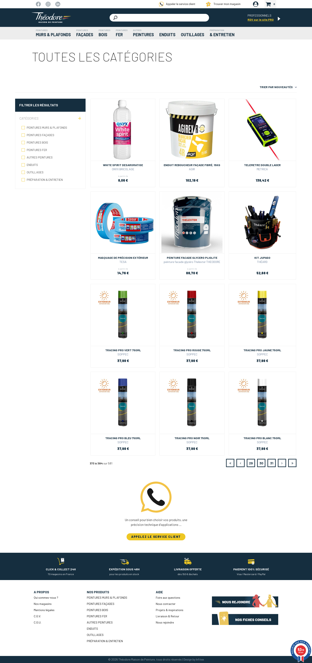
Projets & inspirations (169, 610)
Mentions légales (44, 610)
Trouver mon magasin (223, 4)
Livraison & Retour (167, 616)
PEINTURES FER (37, 150)
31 (271, 463)
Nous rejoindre (165, 622)
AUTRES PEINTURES (40, 157)
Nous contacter (165, 603)
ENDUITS (32, 165)
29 (251, 463)
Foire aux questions (168, 597)
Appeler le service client (177, 4)
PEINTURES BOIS (37, 142)
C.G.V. (37, 616)
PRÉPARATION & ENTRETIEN (45, 179)
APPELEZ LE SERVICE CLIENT (156, 536)
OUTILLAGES (35, 172)
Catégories (29, 118)
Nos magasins (43, 603)
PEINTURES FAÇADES (40, 135)
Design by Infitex (194, 659)
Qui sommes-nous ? (46, 597)
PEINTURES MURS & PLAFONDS (47, 127)
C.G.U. (37, 622)
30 (261, 463)
